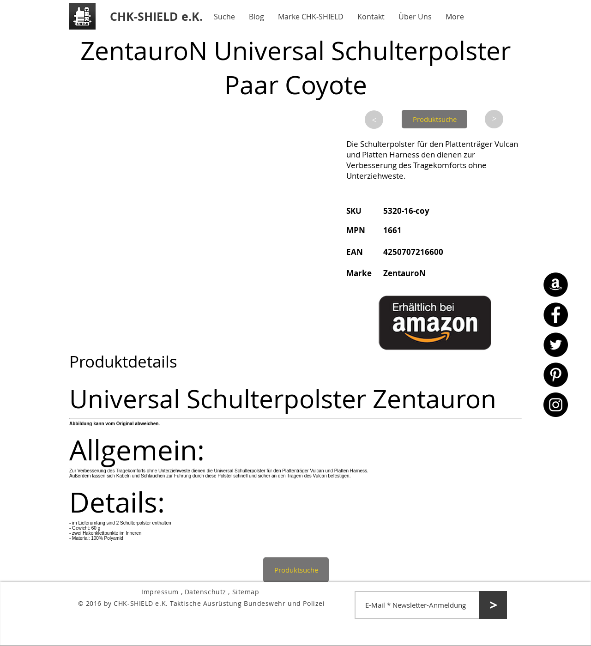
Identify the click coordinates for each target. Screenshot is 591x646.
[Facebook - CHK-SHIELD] (555, 314)
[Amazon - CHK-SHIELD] (555, 284)
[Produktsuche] (434, 119)
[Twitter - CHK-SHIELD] (555, 344)
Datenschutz (205, 591)
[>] (374, 119)
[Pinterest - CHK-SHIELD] (555, 374)
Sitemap (245, 591)
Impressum (160, 591)
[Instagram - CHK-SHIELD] (555, 404)
